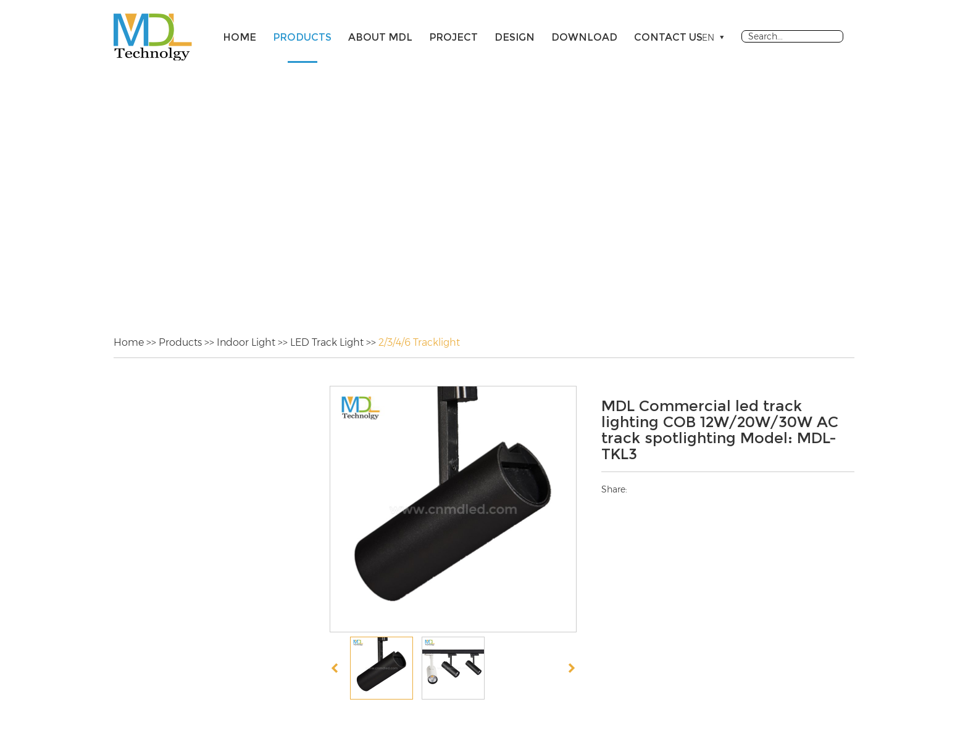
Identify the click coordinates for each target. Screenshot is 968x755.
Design (514, 37)
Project (453, 37)
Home (239, 37)
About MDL (380, 37)
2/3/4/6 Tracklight (419, 342)
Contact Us (668, 37)
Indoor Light (246, 342)
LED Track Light (327, 342)
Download (584, 37)
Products (302, 37)
